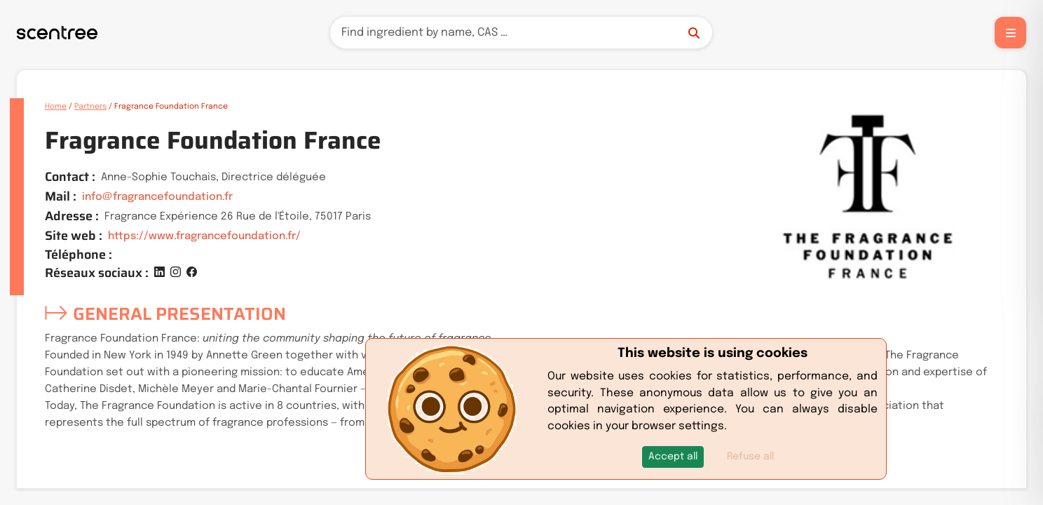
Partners (90, 106)
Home (56, 106)
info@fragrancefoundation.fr (157, 197)
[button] (673, 457)
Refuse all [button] (750, 457)
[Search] (521, 32)
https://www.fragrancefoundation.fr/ (204, 236)
